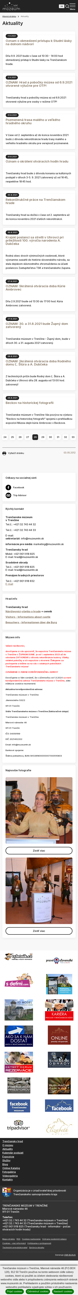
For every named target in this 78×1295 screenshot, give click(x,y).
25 (12, 437)
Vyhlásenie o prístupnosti (39, 1243)
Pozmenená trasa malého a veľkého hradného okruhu (33, 121)
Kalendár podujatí (12, 1152)
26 (20, 437)
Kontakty (7, 1179)
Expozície (8, 1156)
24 (4, 437)
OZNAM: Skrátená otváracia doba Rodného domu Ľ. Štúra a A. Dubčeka (38, 362)
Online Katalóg (11, 1168)
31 (58, 437)
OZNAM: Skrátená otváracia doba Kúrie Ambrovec (35, 287)
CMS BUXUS (70, 1255)
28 (35, 437)
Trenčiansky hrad (12, 1141)
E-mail (9, 584)
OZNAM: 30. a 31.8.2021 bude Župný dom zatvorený (37, 325)
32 (65, 437)
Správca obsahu (36, 1247)
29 (42, 437)
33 (73, 437)
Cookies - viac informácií (14, 1243)
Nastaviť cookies (63, 1291)
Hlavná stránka (9, 16)
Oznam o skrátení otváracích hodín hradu (37, 161)
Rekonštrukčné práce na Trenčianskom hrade (35, 201)
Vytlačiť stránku (13, 453)
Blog (5, 1164)
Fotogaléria (9, 1171)
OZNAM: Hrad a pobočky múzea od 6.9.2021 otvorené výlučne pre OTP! (39, 84)
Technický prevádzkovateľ (14, 1247)
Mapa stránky (8, 1239)
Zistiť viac (39, 850)
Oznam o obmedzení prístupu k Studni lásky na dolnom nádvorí (39, 42)
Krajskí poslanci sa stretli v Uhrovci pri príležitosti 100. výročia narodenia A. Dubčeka (35, 240)
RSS (18, 1239)
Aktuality (7, 1149)
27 (27, 437)
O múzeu (7, 1145)
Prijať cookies (14, 1291)
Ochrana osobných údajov (54, 1239)
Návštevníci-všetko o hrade (23, 611)
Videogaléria (10, 1175)
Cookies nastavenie (31, 1239)
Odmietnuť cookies (37, 1291)
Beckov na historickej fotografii (30, 403)
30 (50, 437)
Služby (6, 1160)
